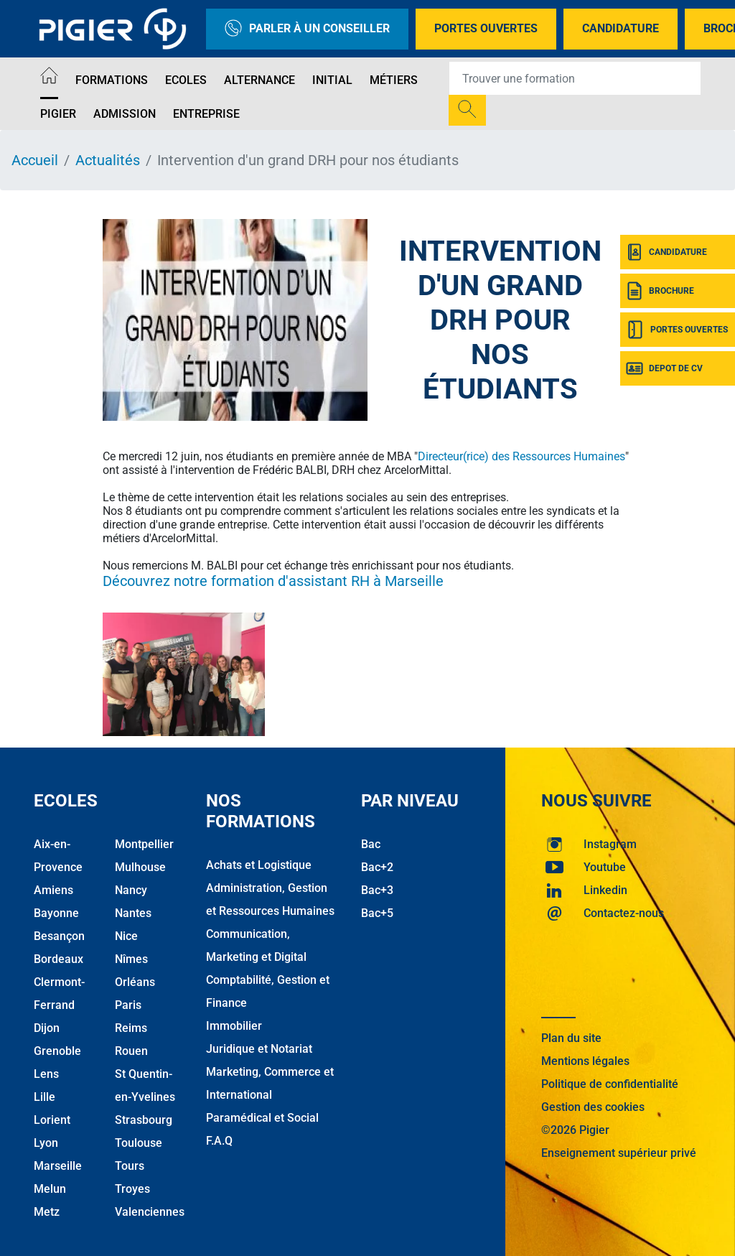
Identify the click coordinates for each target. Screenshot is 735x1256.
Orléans (135, 982)
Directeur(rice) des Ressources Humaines (521, 456)
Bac (370, 844)
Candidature (620, 28)
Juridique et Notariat (259, 1049)
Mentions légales (585, 1061)
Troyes (132, 1189)
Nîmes (131, 959)
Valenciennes (149, 1212)
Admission (124, 114)
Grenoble (57, 1051)
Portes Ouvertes (486, 28)
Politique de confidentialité (609, 1084)
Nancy (131, 890)
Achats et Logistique (259, 865)
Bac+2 (377, 867)
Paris (128, 1005)
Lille (44, 1097)
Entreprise (206, 114)
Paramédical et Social (262, 1118)
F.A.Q (219, 1141)
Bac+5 (377, 913)
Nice (126, 936)
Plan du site (571, 1038)
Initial (332, 80)
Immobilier (234, 1026)
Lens (46, 1074)
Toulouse (138, 1143)
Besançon (59, 936)
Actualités (107, 160)
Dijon (47, 1028)
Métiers (394, 80)
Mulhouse (140, 867)
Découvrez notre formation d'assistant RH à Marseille (273, 581)
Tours (129, 1166)
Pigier (58, 114)
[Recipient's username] (575, 78)
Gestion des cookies (593, 1107)
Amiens (53, 890)
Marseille (58, 1166)
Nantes (133, 913)
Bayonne (56, 913)
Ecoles (186, 80)
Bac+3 (377, 890)
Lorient (52, 1120)
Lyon (46, 1143)
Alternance (259, 80)
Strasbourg (143, 1120)
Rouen (131, 1051)
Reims (131, 1028)
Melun (50, 1189)
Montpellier (144, 844)
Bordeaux (58, 959)
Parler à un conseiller (307, 29)
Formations (111, 80)
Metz (47, 1212)
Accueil (34, 160)
